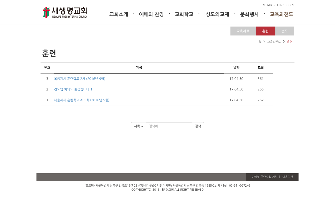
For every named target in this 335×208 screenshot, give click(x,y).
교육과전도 (274, 41)
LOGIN (289, 5)
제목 (138, 126)
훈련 (289, 41)
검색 (198, 126)
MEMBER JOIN (272, 5)
